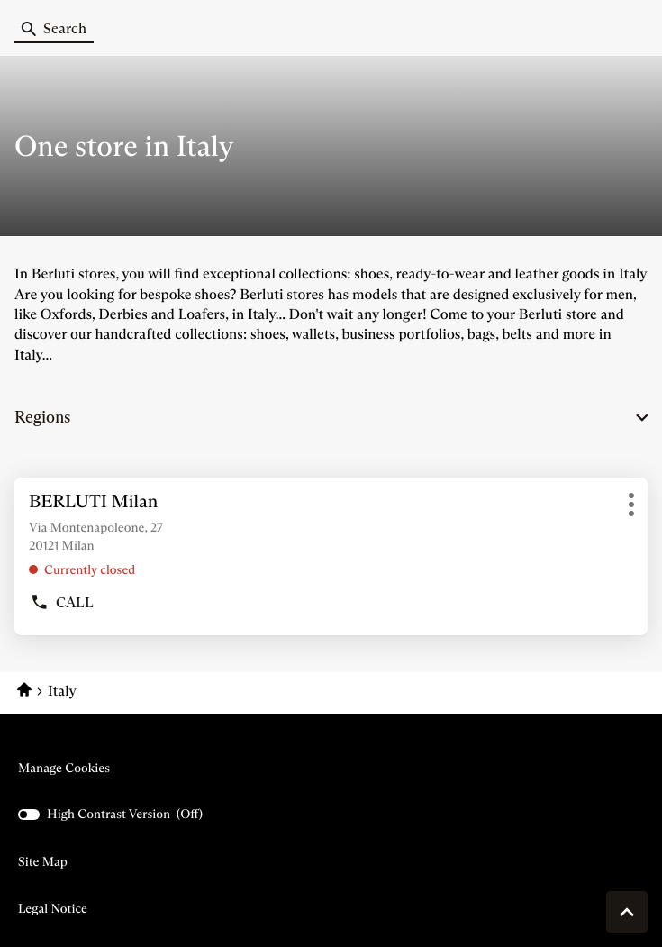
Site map (43, 861)
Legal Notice (52, 908)
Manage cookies (64, 768)
